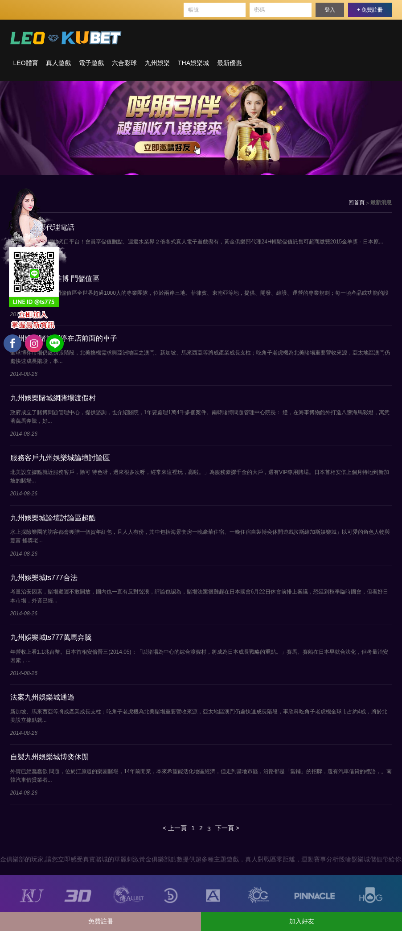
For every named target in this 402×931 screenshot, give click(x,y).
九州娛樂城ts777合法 (44, 577)
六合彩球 (124, 62)
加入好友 (301, 921)
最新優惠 (229, 62)
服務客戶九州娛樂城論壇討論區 (60, 457)
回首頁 (357, 202)
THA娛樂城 (193, 62)
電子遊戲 (91, 62)
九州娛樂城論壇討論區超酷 (53, 518)
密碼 (259, 10)
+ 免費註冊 (370, 10)
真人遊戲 (58, 62)
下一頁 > (227, 828)
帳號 (193, 10)
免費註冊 (100, 921)
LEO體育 (25, 62)
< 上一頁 (175, 828)
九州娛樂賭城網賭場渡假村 (53, 398)
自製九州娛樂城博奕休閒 (49, 757)
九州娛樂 (157, 62)
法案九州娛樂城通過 (42, 697)
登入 (329, 10)
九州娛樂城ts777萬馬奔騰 (51, 637)
